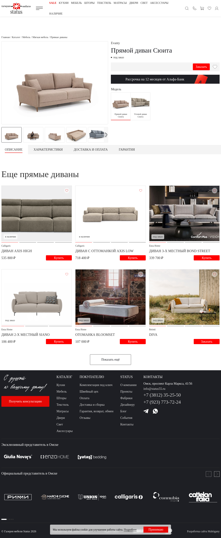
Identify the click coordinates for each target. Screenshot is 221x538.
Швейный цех (89, 391)
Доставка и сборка (92, 404)
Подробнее (130, 529)
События (126, 418)
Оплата (84, 398)
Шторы (61, 398)
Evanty (115, 43)
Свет (59, 424)
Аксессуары (64, 431)
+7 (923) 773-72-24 (162, 402)
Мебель (61, 391)
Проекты (126, 391)
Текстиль (62, 404)
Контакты (126, 424)
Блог (123, 411)
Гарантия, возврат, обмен (96, 411)
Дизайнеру (127, 404)
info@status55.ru (154, 388)
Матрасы (62, 411)
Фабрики (126, 398)
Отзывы (85, 418)
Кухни (60, 385)
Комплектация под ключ (96, 385)
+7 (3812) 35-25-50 (162, 395)
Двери (60, 418)
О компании (128, 385)
